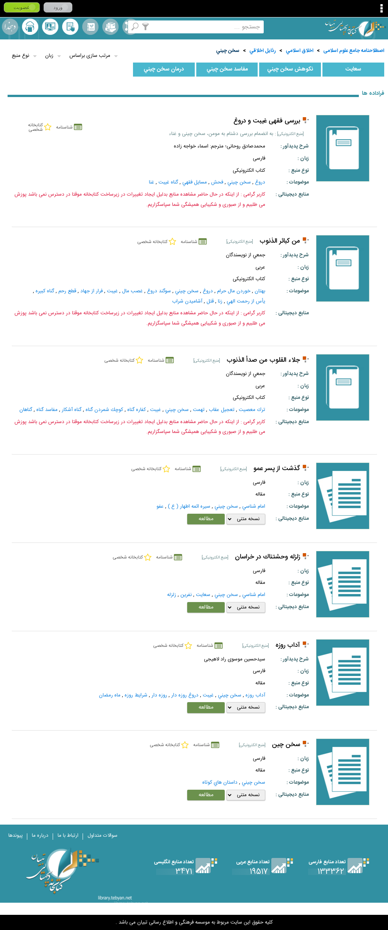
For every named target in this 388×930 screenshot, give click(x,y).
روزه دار (159, 695)
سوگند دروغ (159, 291)
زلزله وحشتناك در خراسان (267, 557)
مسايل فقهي (194, 182)
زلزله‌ (171, 595)
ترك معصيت (252, 410)
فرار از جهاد (91, 291)
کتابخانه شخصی (70, 27)
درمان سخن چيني (164, 69)
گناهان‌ (25, 410)
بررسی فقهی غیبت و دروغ (266, 121)
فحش (217, 182)
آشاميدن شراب (187, 301)
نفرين (186, 595)
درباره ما (40, 835)
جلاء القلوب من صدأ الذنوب (263, 360)
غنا (151, 182)
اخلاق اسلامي (299, 51)
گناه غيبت (168, 182)
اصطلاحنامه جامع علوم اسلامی (353, 51)
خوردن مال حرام (233, 291)
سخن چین (286, 744)
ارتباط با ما (68, 835)
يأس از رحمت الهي (246, 301)
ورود (58, 7)
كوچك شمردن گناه (104, 410)
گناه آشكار (71, 410)
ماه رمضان (109, 695)
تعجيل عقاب (222, 410)
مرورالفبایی (90, 27)
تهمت (199, 410)
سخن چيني (227, 51)
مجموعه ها (110, 27)
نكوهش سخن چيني (290, 69)
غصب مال (132, 291)
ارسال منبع (30, 27)
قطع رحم (67, 291)
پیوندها (15, 835)
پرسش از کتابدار (50, 27)
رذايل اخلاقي (262, 51)
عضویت (22, 7)
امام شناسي (253, 506)
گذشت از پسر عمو (276, 468)
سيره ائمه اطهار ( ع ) (189, 506)
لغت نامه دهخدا (10, 27)
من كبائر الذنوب (280, 241)
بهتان (260, 291)
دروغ (260, 182)
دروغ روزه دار (185, 695)
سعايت (353, 69)
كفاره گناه (136, 410)
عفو (160, 506)
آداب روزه (287, 645)
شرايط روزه (136, 695)
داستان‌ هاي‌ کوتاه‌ (220, 782)
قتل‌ (210, 301)
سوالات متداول (102, 835)
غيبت (112, 291)
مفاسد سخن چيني (227, 69)
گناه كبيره (45, 291)
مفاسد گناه (47, 410)
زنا (220, 301)
